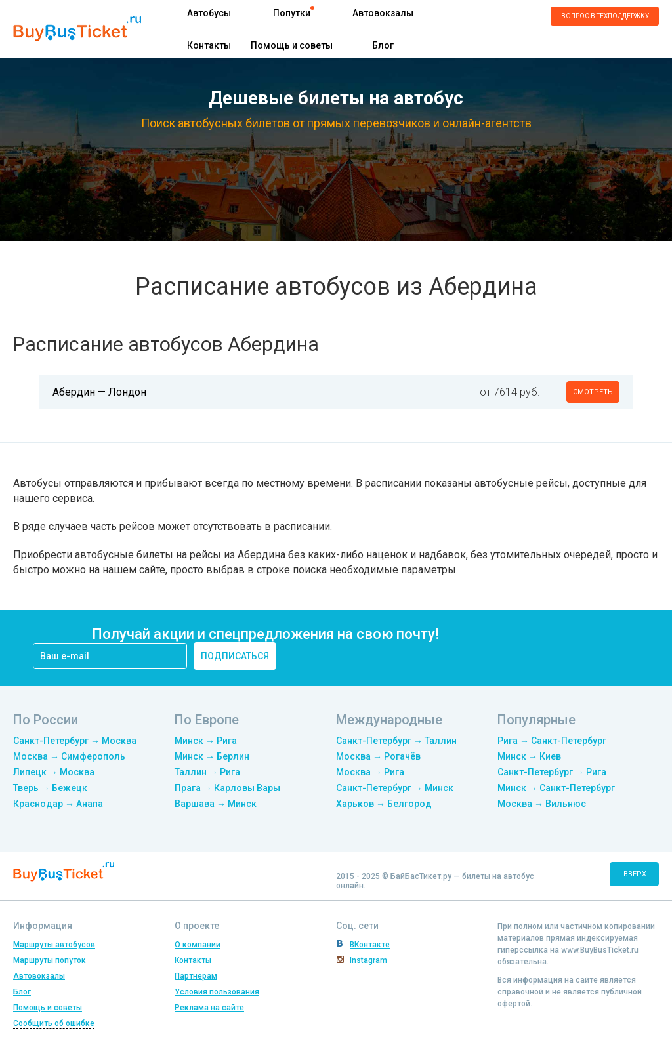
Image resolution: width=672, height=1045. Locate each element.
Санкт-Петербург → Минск (394, 788)
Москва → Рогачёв (378, 756)
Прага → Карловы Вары (227, 788)
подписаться (235, 656)
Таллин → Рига (207, 772)
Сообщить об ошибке (53, 1023)
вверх (634, 874)
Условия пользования (217, 991)
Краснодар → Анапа (58, 803)
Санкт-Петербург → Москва (74, 740)
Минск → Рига (206, 740)
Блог (383, 45)
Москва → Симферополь (69, 756)
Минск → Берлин (212, 756)
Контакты (209, 45)
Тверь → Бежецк (50, 788)
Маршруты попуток (49, 960)
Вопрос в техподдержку (605, 16)
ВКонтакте (370, 944)
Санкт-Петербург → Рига (551, 772)
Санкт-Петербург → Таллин (396, 740)
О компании (197, 944)
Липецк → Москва (53, 772)
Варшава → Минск (216, 803)
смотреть (593, 392)
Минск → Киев (529, 756)
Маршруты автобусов (54, 944)
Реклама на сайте (209, 1007)
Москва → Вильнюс (541, 803)
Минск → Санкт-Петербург (556, 788)
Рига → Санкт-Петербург (551, 740)
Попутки (291, 13)
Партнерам (196, 976)
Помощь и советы (292, 45)
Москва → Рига (370, 772)
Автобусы (209, 13)
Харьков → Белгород (384, 803)
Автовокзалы (382, 13)
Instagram (368, 960)
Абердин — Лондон (99, 392)
